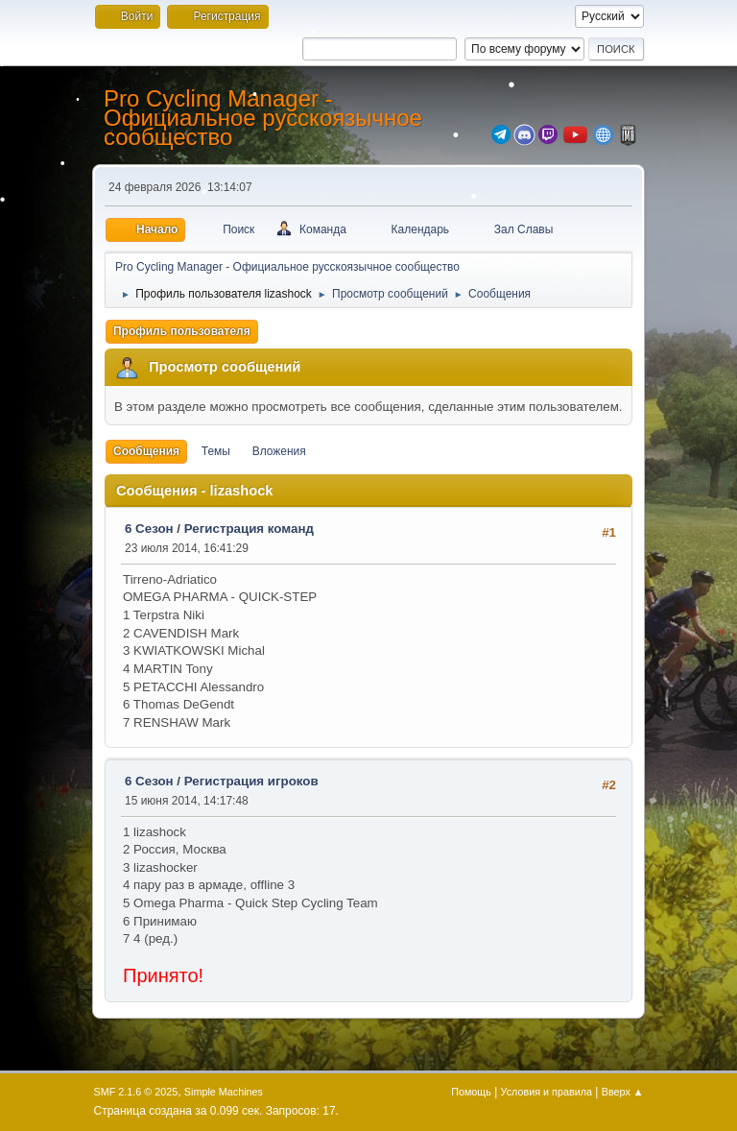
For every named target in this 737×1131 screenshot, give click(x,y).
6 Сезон (149, 528)
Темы (216, 451)
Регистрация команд (249, 528)
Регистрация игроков (251, 781)
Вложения (279, 451)
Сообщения (146, 451)
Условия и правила (546, 1091)
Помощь (471, 1091)
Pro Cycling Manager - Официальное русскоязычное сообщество (263, 117)
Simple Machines (223, 1091)
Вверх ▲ (623, 1091)
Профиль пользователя (181, 331)
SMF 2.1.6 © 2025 (136, 1091)
